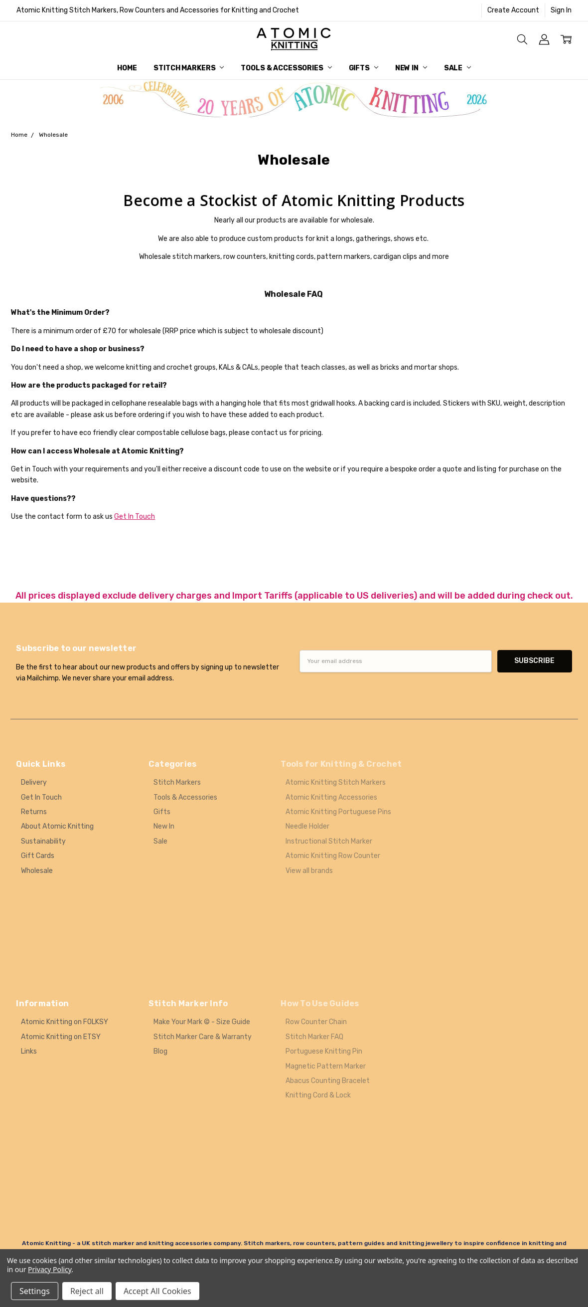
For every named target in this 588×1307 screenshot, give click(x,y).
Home (127, 68)
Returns (34, 812)
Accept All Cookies (157, 1291)
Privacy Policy (49, 1269)
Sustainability (43, 841)
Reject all (87, 1291)
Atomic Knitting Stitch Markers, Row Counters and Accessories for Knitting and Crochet (157, 10)
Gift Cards (37, 856)
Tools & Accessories (286, 68)
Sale (457, 68)
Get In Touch (134, 516)
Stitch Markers (188, 68)
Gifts (363, 68)
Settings (34, 1291)
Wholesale (37, 871)
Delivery (34, 782)
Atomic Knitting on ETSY (61, 1037)
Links (29, 1051)
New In (411, 68)
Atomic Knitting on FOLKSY (64, 1022)
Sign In (561, 10)
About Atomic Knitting (57, 826)
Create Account (513, 10)
